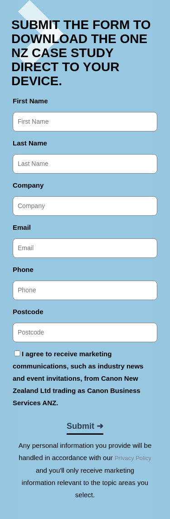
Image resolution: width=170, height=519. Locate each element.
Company (28, 185)
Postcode (28, 311)
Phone (23, 269)
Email (22, 227)
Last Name (30, 143)
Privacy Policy (133, 458)
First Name (30, 101)
